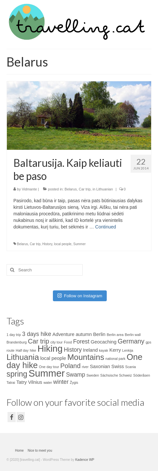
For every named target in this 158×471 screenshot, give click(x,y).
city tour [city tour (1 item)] (57, 342)
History (47, 244)
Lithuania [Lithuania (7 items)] (23, 357)
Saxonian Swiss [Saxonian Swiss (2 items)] (107, 366)
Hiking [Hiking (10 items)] (50, 348)
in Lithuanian (102, 189)
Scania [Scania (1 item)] (130, 367)
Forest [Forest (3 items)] (81, 341)
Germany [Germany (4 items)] (131, 341)
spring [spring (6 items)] (17, 374)
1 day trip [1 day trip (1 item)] (14, 335)
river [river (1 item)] (85, 367)
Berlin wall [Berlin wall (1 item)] (133, 335)
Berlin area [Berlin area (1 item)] (115, 335)
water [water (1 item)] (47, 382)
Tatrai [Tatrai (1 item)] (11, 382)
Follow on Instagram (79, 295)
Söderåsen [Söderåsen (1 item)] (141, 375)
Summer (79, 244)
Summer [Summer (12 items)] (46, 373)
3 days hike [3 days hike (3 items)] (36, 334)
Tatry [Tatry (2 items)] (21, 382)
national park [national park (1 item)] (115, 359)
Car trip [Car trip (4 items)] (38, 341)
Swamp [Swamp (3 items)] (75, 374)
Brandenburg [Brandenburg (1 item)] (17, 342)
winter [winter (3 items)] (61, 382)
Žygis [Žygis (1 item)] (74, 382)
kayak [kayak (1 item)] (103, 350)
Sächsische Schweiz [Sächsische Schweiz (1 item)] (116, 375)
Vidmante (29, 189)
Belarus (71, 189)
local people (62, 244)
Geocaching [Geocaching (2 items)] (104, 341)
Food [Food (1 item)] (68, 342)
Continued (105, 226)
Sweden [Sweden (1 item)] (93, 375)
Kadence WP (84, 459)
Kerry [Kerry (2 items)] (115, 350)
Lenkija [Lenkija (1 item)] (127, 350)
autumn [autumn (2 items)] (84, 334)
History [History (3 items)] (73, 349)
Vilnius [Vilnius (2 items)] (35, 382)
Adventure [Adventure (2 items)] (63, 334)
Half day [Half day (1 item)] (22, 350)
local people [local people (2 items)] (53, 358)
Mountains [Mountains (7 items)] (85, 357)
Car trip (84, 189)
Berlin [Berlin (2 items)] (99, 334)
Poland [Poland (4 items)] (70, 365)
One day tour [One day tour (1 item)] (49, 367)
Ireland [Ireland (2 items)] (90, 350)
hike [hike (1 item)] (33, 350)
